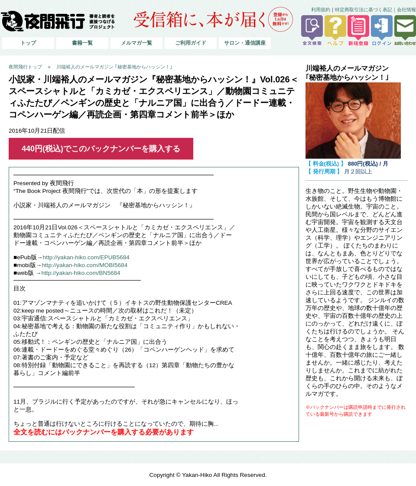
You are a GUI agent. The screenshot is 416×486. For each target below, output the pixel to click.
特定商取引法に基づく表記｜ (366, 9)
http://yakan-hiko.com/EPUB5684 (86, 257)
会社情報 (406, 9)
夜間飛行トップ (25, 66)
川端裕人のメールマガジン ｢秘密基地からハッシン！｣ (114, 66)
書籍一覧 (82, 43)
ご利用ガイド (190, 43)
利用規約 (320, 9)
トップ (28, 43)
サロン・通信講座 (245, 43)
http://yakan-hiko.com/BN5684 (81, 273)
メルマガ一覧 (136, 43)
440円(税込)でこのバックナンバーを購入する (101, 148)
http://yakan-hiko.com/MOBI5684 (84, 265)
